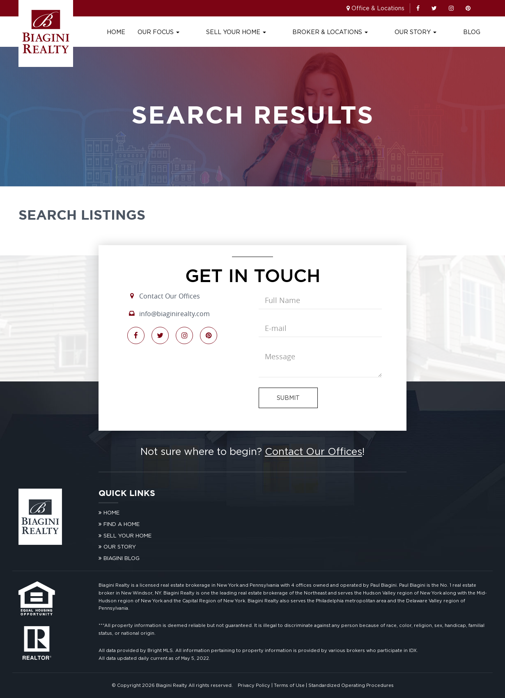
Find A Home (121, 524)
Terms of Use (289, 685)
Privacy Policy (254, 685)
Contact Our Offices (169, 296)
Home (173, 32)
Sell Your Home (279, 32)
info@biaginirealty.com (174, 313)
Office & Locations (377, 8)
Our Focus (215, 32)
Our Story (430, 32)
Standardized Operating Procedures (351, 685)
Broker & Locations (359, 32)
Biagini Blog (121, 558)
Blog (471, 32)
